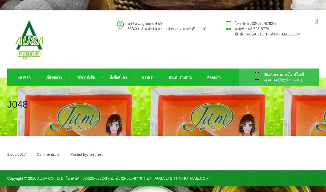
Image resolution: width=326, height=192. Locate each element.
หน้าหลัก (24, 77)
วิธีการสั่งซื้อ (86, 77)
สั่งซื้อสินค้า (118, 77)
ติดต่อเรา (214, 77)
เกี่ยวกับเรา (54, 77)
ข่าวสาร (148, 77)
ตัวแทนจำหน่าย (180, 77)
